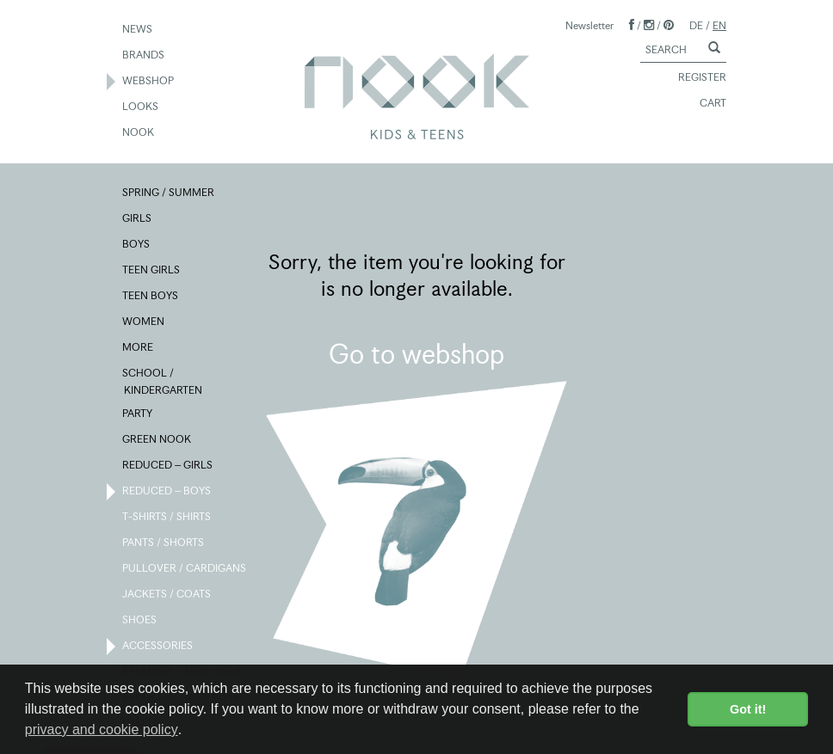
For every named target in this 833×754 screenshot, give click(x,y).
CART (705, 104)
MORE (138, 348)
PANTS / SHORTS (164, 543)
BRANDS (144, 55)
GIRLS (137, 219)
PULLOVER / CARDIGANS (185, 569)
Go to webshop (416, 354)
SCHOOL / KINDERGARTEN (163, 380)
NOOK (139, 133)
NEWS (138, 30)
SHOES (140, 620)
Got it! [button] (748, 709)
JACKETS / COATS (167, 595)
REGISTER (694, 78)
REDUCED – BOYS (167, 491)
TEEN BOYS (151, 296)
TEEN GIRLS (152, 270)
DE (696, 25)
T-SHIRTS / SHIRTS (167, 517)
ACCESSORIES (158, 646)
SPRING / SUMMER (169, 193)
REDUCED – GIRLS (168, 466)
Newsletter (589, 25)
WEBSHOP (149, 81)
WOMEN (144, 322)
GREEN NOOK (157, 440)
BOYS (137, 245)
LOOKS (141, 107)
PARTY (138, 414)
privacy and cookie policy (101, 729)
